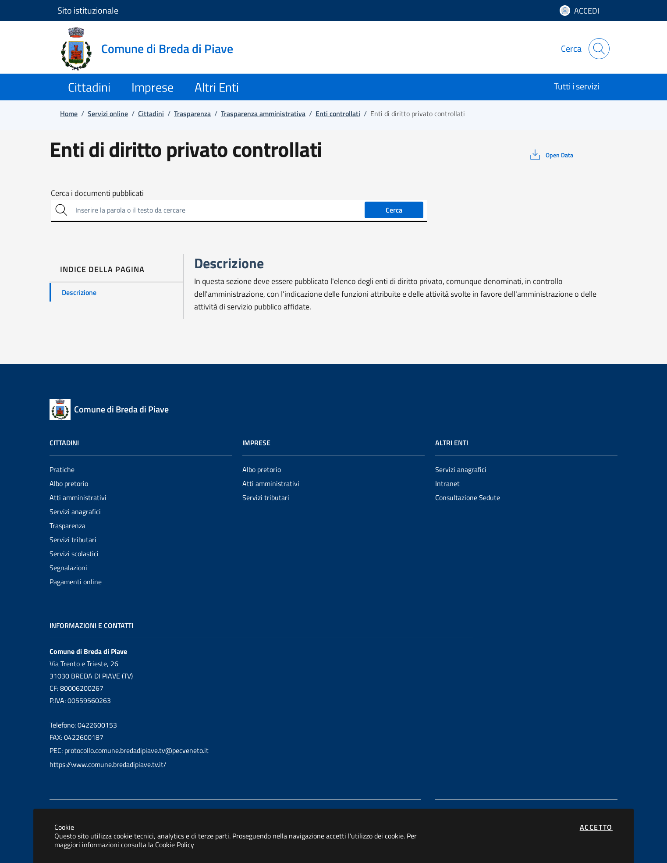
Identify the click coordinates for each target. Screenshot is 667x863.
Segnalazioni (68, 567)
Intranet (447, 483)
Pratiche (62, 469)
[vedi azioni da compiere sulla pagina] (550, 155)
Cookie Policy (174, 844)
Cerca (394, 210)
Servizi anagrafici (75, 511)
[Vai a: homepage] (150, 48)
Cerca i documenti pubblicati (97, 193)
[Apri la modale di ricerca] (599, 48)
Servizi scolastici (74, 553)
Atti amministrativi (78, 497)
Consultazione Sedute (467, 497)
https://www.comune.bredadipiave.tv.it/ (108, 764)
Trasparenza (67, 525)
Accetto (596, 827)
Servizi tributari (73, 539)
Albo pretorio (69, 483)
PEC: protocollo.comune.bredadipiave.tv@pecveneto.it (129, 750)
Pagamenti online (76, 581)
